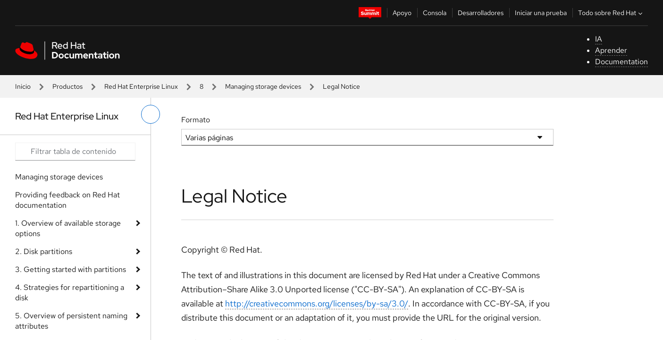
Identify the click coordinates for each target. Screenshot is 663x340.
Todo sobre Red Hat (611, 12)
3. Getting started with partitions (70, 269)
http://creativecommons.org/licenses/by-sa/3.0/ (316, 303)
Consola (434, 12)
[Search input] (75, 152)
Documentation (621, 62)
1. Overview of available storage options (68, 228)
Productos (67, 86)
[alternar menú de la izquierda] (150, 114)
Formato (195, 120)
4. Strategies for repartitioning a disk (69, 292)
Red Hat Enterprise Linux (141, 86)
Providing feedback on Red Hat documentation (67, 200)
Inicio (23, 86)
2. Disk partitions (43, 251)
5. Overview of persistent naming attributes (71, 321)
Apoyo (402, 12)
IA (598, 39)
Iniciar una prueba (541, 12)
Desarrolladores (481, 12)
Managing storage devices (263, 86)
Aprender (611, 50)
